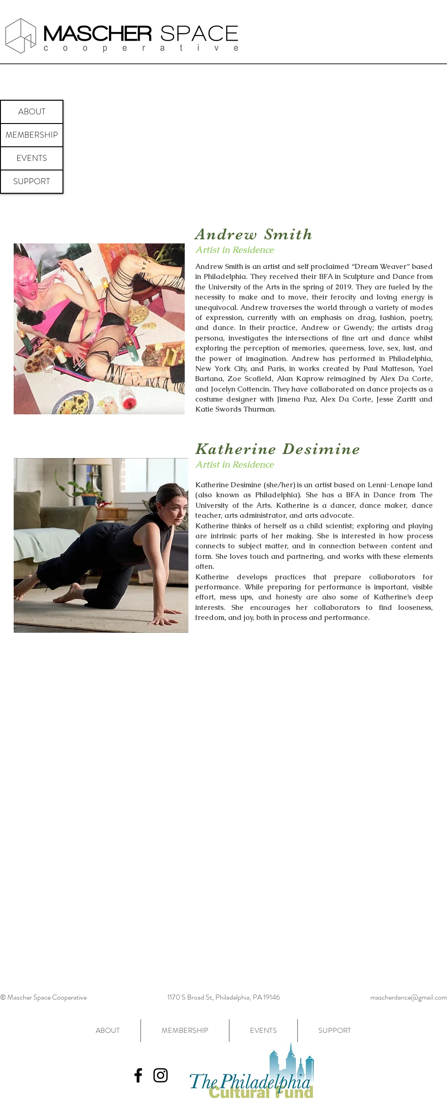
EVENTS (31, 158)
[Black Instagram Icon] (160, 1075)
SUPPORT (31, 181)
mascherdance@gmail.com (408, 997)
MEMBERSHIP (31, 135)
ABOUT (32, 112)
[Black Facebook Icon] (138, 1075)
